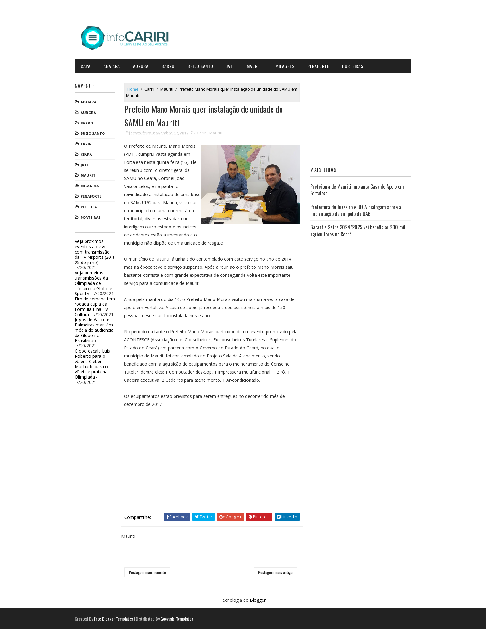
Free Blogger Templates (115, 618)
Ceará (89, 153)
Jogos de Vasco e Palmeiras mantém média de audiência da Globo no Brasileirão (96, 329)
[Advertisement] (213, 459)
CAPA (88, 65)
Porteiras (355, 65)
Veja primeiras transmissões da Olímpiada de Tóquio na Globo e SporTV (96, 282)
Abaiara (114, 65)
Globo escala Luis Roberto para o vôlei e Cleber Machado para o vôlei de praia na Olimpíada (95, 363)
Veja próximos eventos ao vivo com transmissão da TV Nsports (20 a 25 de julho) (97, 250)
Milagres (287, 65)
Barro (170, 65)
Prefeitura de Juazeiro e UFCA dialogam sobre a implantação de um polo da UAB (354, 209)
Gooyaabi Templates (179, 618)
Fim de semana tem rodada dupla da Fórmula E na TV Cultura (97, 305)
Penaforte (321, 65)
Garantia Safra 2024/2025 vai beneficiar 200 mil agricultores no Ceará (356, 229)
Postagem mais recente (149, 572)
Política (91, 206)
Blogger (258, 600)
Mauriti (257, 65)
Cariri (89, 143)
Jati (232, 65)
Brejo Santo (203, 65)
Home (135, 88)
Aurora (143, 65)
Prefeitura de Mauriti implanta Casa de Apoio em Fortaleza (356, 189)
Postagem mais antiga (276, 572)
